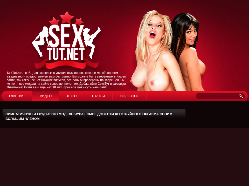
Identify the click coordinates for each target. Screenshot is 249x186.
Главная (17, 96)
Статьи (98, 96)
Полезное (129, 96)
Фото (72, 96)
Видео (46, 96)
